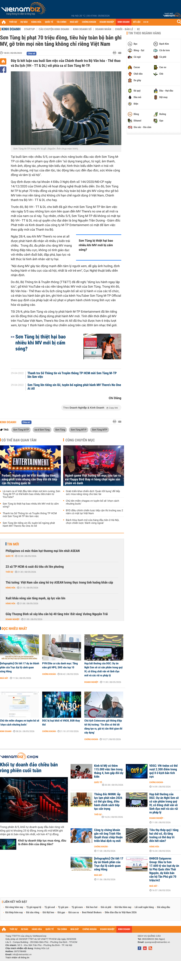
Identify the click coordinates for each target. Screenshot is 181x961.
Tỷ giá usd (50, 907)
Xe (138, 29)
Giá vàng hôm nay (14, 907)
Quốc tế (9, 556)
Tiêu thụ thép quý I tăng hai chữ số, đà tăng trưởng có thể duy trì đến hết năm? (163, 835)
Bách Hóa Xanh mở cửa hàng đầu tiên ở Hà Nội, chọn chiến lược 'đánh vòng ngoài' (92, 522)
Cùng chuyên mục (80, 440)
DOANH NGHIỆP (107, 22)
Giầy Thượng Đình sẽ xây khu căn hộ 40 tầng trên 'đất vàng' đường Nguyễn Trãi (57, 614)
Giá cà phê (106, 907)
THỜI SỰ (13, 22)
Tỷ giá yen (63, 907)
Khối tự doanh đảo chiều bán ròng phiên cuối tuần (29, 767)
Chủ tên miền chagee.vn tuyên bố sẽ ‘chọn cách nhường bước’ (92, 502)
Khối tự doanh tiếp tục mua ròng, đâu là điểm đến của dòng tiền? (42, 842)
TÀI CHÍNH (61, 22)
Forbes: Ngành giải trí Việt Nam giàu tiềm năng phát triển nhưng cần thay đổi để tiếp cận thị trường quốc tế (29, 479)
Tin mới (13, 544)
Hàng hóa (10, 587)
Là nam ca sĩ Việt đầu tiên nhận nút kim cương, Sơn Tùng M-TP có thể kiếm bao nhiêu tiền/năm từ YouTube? (31, 494)
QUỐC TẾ (49, 22)
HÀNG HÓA (36, 22)
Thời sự (9, 572)
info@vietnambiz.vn (21, 954)
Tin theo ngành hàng (144, 33)
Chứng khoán (49, 674)
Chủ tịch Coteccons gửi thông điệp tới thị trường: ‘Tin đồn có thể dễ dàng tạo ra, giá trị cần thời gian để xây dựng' (103, 726)
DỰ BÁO (24, 22)
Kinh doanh (10, 29)
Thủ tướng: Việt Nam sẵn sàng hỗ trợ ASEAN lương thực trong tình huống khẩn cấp (59, 582)
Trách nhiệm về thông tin (17, 957)
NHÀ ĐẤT (74, 22)
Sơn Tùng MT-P (78, 429)
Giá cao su (73, 912)
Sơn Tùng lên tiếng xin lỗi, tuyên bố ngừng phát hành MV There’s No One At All (74, 387)
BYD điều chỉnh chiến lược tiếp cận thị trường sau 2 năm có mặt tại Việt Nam (94, 512)
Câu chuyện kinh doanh (54, 29)
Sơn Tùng (60, 429)
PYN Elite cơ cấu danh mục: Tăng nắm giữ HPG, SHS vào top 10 (60, 665)
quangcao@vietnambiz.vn (157, 942)
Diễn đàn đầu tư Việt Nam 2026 (120, 912)
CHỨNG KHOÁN (89, 22)
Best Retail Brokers (92, 912)
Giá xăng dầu (163, 907)
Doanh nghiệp (12, 619)
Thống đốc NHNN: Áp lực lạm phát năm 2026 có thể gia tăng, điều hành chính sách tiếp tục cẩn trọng (108, 802)
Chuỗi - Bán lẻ (124, 29)
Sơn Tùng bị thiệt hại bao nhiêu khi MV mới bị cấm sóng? (96, 245)
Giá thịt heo (48, 912)
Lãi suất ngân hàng (144, 907)
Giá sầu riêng (32, 912)
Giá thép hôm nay (14, 912)
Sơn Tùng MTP (99, 429)
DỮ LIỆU (136, 22)
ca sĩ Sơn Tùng (42, 429)
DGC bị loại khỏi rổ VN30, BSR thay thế (61, 722)
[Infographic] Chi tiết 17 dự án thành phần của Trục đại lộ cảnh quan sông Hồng (19, 667)
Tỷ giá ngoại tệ (33, 907)
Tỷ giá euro (77, 907)
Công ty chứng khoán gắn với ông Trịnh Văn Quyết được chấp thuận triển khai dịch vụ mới (108, 835)
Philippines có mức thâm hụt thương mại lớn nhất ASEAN (43, 551)
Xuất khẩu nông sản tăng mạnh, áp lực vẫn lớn (35, 598)
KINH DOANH (124, 22)
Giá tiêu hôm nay (123, 907)
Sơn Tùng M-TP (21, 429)
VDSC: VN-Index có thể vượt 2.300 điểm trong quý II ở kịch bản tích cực (163, 771)
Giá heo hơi (91, 907)
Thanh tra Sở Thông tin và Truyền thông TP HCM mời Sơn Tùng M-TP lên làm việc (72, 375)
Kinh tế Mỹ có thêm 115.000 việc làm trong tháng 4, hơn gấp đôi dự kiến (108, 771)
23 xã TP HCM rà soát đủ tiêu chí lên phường (35, 567)
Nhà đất (4, 678)
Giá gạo (61, 912)
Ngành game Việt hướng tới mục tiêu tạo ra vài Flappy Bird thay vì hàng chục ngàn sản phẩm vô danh (93, 479)
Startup (29, 29)
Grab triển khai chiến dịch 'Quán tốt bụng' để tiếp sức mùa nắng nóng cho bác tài (93, 493)
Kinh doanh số (82, 29)
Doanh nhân (103, 29)
